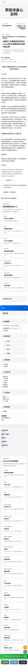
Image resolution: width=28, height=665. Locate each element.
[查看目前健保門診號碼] (25, 647)
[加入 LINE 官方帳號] (25, 656)
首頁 (3, 34)
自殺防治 (20, 49)
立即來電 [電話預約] (5, 662)
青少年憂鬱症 (17, 51)
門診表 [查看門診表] (13, 662)
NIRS (2, 420)
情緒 (22, 51)
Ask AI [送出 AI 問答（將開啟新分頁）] (5, 330)
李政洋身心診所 (14, 12)
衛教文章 (8, 34)
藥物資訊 (8, 53)
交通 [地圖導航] (23, 662)
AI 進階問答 (6, 328)
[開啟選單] (3, 2)
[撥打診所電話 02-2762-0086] (25, 652)
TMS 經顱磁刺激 (5, 418)
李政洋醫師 (7, 51)
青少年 (11, 51)
